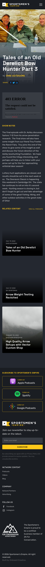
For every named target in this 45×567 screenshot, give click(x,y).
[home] (19, 5)
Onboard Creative (18, 560)
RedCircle (15, 117)
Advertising (6, 494)
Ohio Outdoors (15, 75)
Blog (4, 479)
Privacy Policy (32, 454)
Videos (4, 475)
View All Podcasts (36, 209)
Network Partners (9, 491)
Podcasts (5, 471)
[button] (40, 4)
